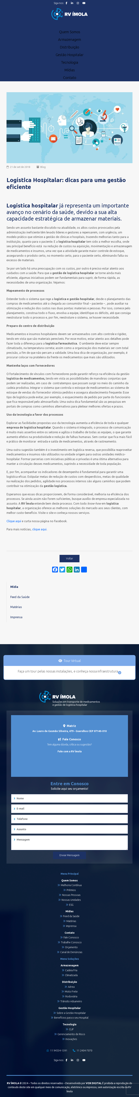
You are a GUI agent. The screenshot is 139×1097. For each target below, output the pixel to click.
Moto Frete (71, 991)
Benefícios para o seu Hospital (71, 1017)
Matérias (16, 607)
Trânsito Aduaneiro (71, 1001)
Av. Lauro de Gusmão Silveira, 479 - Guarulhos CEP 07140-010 (69, 731)
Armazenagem (69, 39)
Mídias (69, 70)
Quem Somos (69, 32)
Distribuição (69, 47)
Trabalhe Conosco (71, 942)
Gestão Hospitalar (70, 55)
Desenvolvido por (83, 1083)
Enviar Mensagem (69, 855)
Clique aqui (14, 521)
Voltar (69, 558)
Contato (69, 77)
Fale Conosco (71, 937)
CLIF (71, 1029)
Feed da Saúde (20, 597)
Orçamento (71, 947)
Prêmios (71, 890)
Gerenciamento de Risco (71, 1034)
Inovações (71, 1039)
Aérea (71, 986)
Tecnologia (69, 62)
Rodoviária (71, 996)
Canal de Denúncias (71, 952)
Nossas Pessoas (71, 895)
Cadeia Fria (71, 970)
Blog (43, 167)
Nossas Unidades (71, 899)
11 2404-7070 (82, 1050)
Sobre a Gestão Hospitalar (71, 1013)
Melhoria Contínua (71, 885)
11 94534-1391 (57, 1050)
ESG (71, 904)
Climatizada (71, 975)
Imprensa (16, 617)
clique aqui (39, 529)
